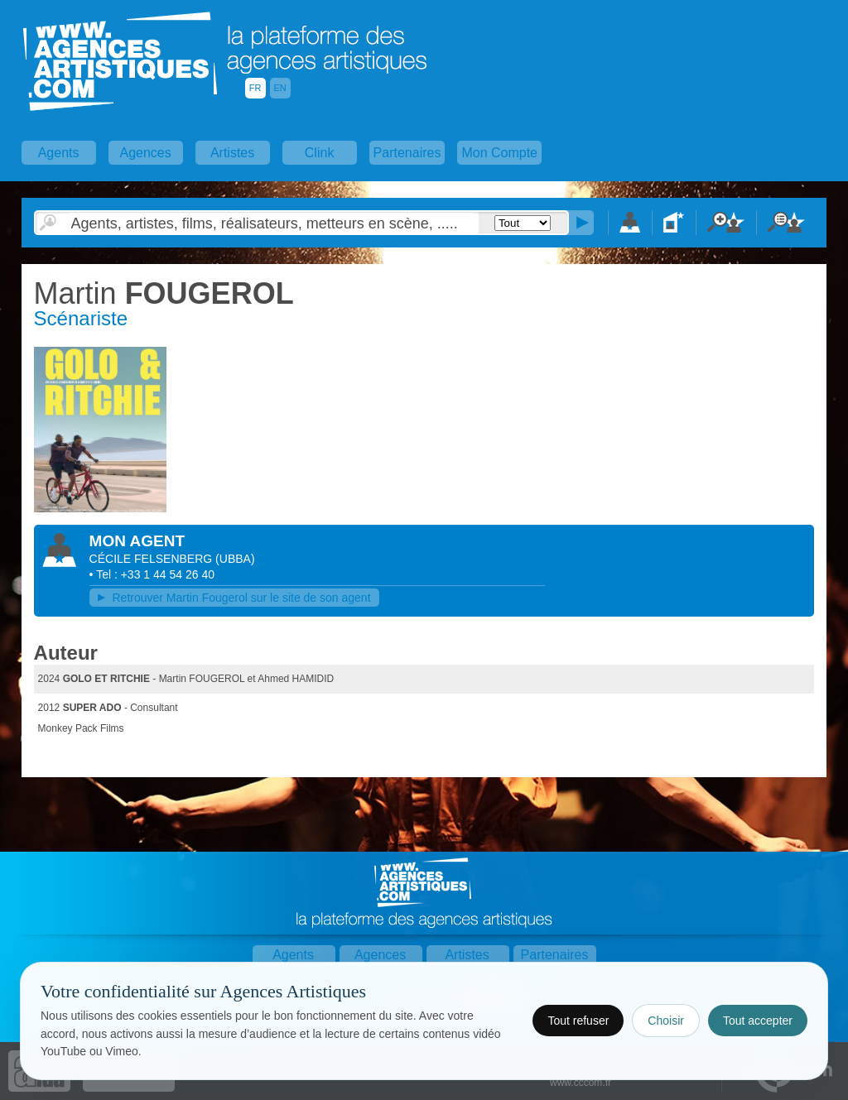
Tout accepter (758, 1020)
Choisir (666, 1020)
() (234, 558)
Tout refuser (578, 1020)
